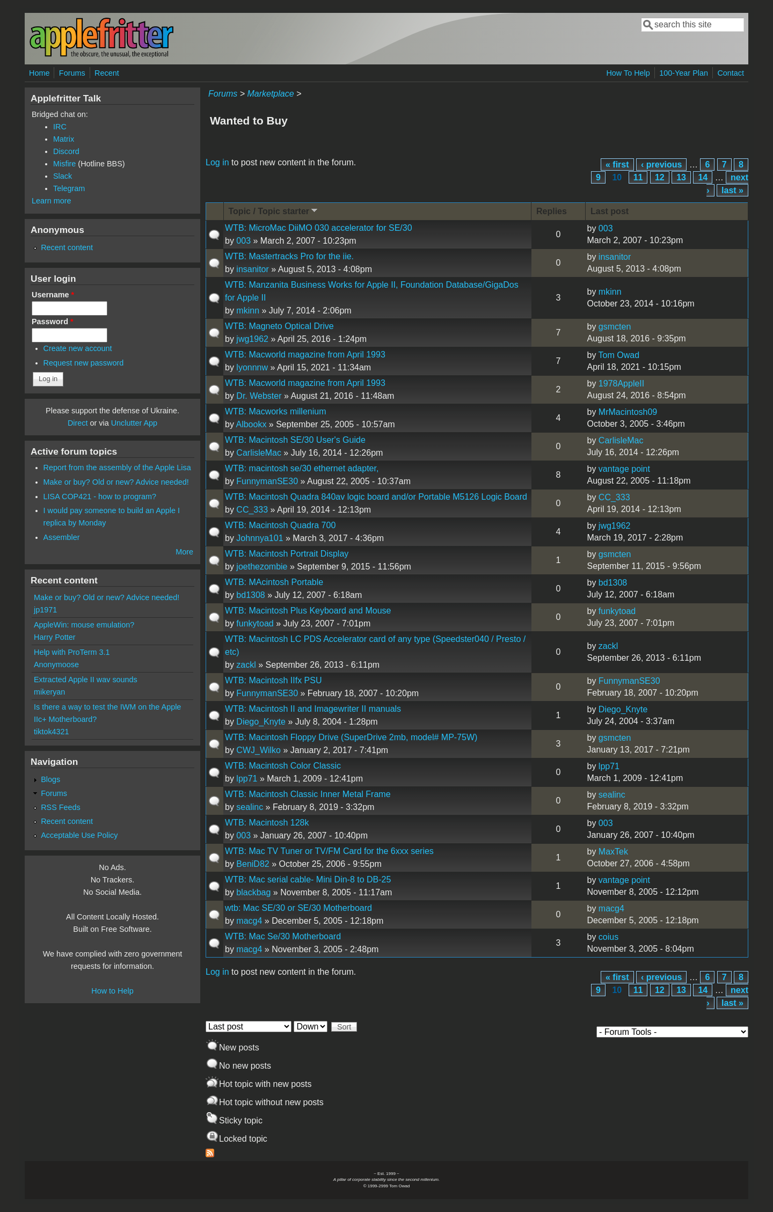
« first (617, 164)
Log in (217, 162)
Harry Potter (55, 637)
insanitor (252, 269)
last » (732, 190)
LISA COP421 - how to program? (99, 496)
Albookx (251, 424)
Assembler (61, 537)
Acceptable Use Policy (79, 835)
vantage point (624, 468)
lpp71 (246, 778)
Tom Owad (619, 355)
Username (53, 294)
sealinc (249, 807)
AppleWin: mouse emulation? (84, 624)
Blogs (50, 779)
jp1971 (45, 609)
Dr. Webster (258, 395)
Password (53, 321)
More (184, 551)
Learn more (51, 200)
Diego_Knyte (261, 721)
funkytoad (254, 623)
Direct (78, 423)
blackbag (253, 892)
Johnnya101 (259, 538)
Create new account (77, 348)
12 (660, 177)
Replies (551, 211)
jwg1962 (252, 339)
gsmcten (615, 326)
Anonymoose (56, 664)
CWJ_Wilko (258, 750)
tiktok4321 (51, 731)
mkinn (247, 310)
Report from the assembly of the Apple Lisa (117, 467)
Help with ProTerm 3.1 (72, 652)
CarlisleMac (258, 452)
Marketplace (270, 93)
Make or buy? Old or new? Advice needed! (116, 482)
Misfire (64, 163)
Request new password (83, 363)
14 (703, 177)
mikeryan (49, 692)
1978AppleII (621, 383)
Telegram (69, 188)
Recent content (67, 247)
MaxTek (613, 851)
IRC (60, 126)
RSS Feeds (61, 807)
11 (638, 177)
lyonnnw (252, 367)
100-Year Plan (683, 73)
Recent (106, 73)
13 (681, 177)
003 (243, 240)
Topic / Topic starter (274, 211)
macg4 (249, 920)
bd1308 (250, 595)
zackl (246, 664)
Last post (609, 211)
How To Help (628, 73)
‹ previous (661, 164)
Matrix (63, 139)
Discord (66, 151)
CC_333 (252, 509)
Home (39, 73)
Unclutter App (134, 423)
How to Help (112, 991)
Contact (730, 73)
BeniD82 (252, 863)
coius (608, 936)
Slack (62, 176)
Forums (72, 73)
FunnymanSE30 (267, 481)
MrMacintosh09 (628, 412)
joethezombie (261, 566)
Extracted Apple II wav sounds (85, 679)
